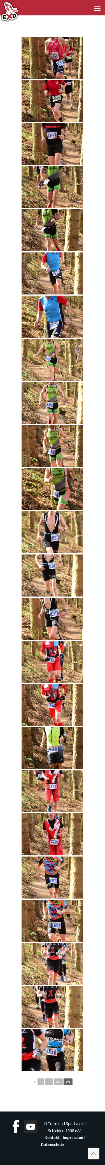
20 (58, 1082)
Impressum (73, 1137)
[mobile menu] (97, 8)
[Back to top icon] (93, 1153)
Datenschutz (52, 1144)
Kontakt (52, 1137)
